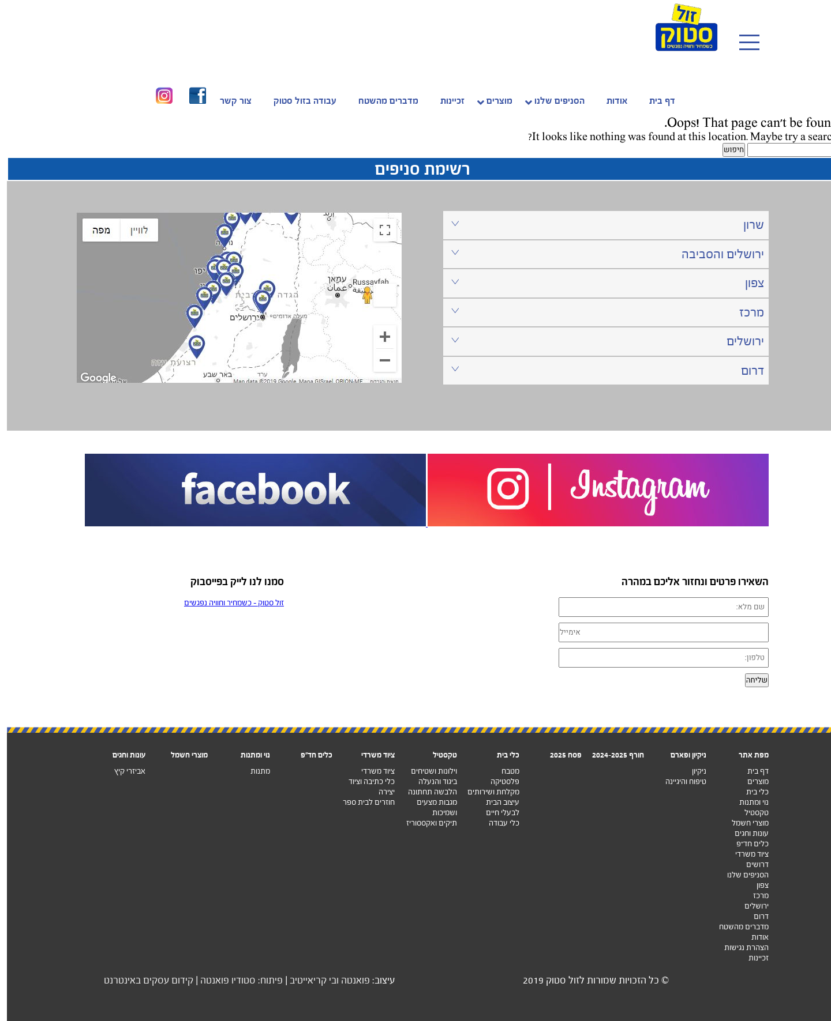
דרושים (750, 864)
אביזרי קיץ (122, 771)
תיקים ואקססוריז (424, 823)
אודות (753, 937)
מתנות (253, 771)
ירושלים (750, 906)
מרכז (754, 896)
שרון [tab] (601, 224)
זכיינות (752, 958)
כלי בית (750, 792)
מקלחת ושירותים (486, 792)
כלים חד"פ (309, 755)
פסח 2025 (559, 755)
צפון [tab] (601, 283)
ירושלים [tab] (601, 341)
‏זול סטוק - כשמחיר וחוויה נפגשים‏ (227, 603)
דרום (754, 916)
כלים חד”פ (745, 844)
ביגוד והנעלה (430, 781)
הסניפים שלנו (741, 875)
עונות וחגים (745, 833)
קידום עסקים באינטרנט (141, 980)
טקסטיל (750, 812)
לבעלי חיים (495, 812)
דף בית (751, 771)
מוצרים (751, 781)
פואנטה (348, 980)
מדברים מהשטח (737, 927)
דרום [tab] (601, 370)
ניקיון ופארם (681, 755)
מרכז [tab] (601, 312)
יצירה (380, 792)
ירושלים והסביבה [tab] (601, 254)
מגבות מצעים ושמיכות (430, 807)
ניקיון (692, 771)
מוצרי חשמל (743, 823)
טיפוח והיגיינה (678, 781)
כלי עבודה (497, 823)
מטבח (503, 771)
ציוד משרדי (745, 854)
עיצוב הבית (495, 802)
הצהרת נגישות (739, 947)
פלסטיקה (498, 781)
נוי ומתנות (747, 802)
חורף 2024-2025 (611, 755)
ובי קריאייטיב (307, 980)
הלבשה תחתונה (425, 792)
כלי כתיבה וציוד (365, 781)
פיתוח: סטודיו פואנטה (234, 980)
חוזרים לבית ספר (362, 802)
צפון (756, 885)
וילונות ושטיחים (427, 771)
